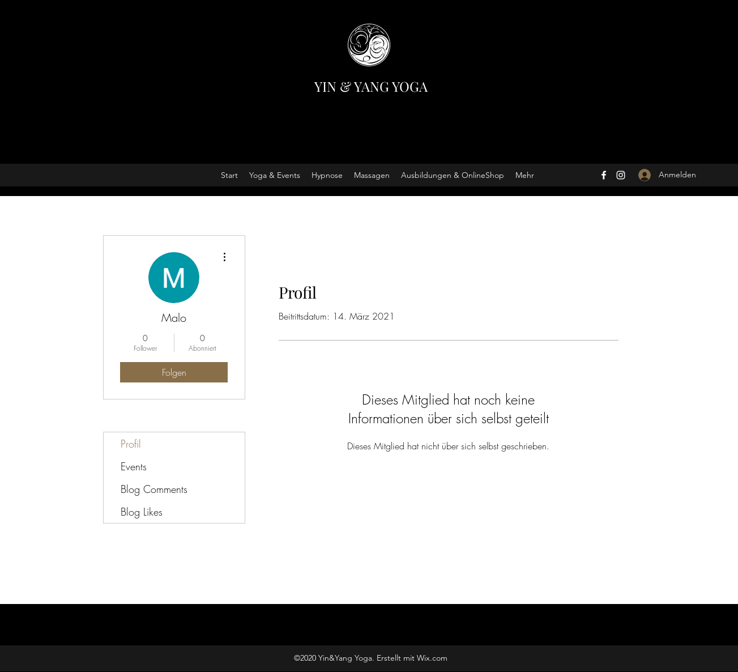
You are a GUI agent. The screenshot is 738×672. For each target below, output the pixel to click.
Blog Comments (154, 489)
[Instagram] (620, 175)
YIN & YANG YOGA (371, 86)
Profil (131, 443)
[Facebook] (603, 175)
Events (134, 466)
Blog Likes (142, 511)
